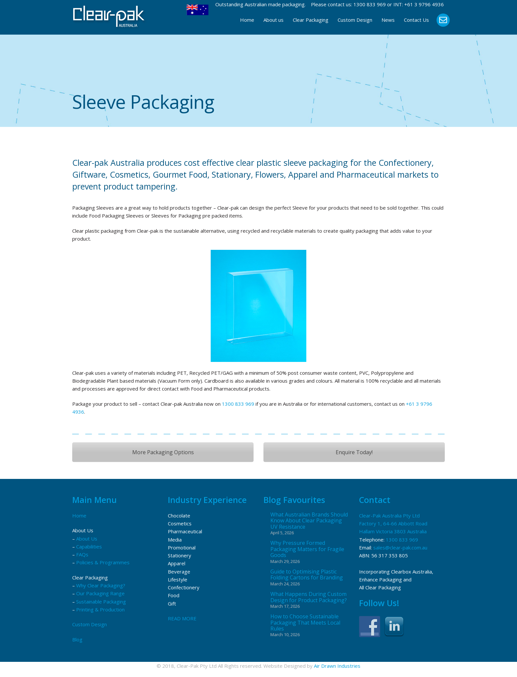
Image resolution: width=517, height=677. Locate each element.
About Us (86, 538)
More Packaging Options (163, 452)
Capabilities (89, 546)
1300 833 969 (369, 4)
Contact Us (416, 19)
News (388, 19)
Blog (77, 639)
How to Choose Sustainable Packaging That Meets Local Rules (305, 622)
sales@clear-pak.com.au (400, 547)
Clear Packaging (310, 19)
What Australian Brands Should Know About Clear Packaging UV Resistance (309, 521)
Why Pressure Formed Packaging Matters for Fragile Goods (307, 549)
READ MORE (182, 618)
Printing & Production (100, 609)
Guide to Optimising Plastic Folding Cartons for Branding (306, 575)
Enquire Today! (354, 452)
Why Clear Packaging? (100, 585)
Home (247, 19)
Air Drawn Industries (337, 665)
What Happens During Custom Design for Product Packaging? (308, 597)
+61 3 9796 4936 (424, 4)
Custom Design (355, 19)
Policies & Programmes (103, 562)
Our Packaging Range (100, 593)
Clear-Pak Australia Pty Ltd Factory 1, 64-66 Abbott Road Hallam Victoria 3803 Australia (393, 523)
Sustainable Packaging (101, 601)
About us (273, 19)
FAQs (82, 554)
